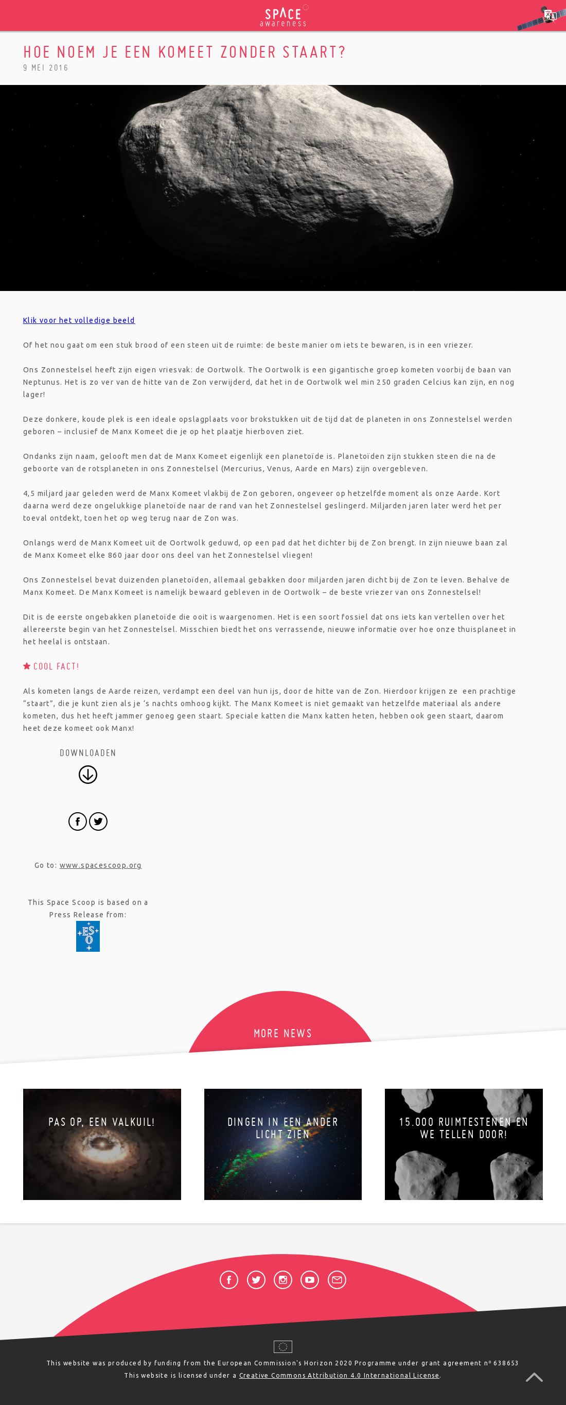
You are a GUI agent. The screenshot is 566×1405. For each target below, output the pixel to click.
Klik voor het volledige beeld (79, 320)
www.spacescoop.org (101, 865)
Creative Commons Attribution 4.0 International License (339, 1375)
